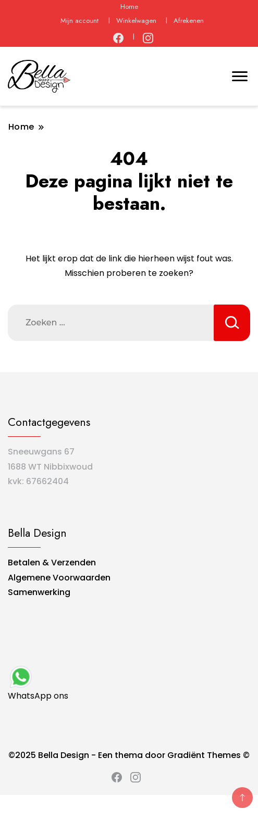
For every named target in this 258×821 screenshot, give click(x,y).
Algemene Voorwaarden (59, 578)
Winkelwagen (136, 21)
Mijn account (79, 21)
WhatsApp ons (38, 683)
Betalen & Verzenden (52, 563)
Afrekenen (189, 21)
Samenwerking (39, 592)
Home (129, 6)
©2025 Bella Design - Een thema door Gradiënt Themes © (129, 755)
